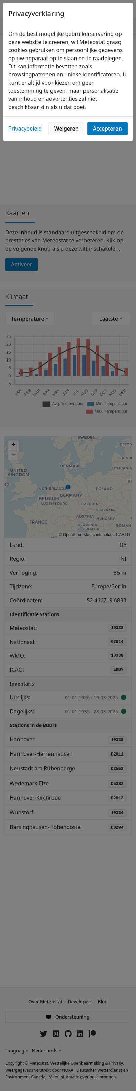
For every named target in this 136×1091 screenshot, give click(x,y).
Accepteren (107, 128)
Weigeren (66, 128)
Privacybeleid (25, 128)
